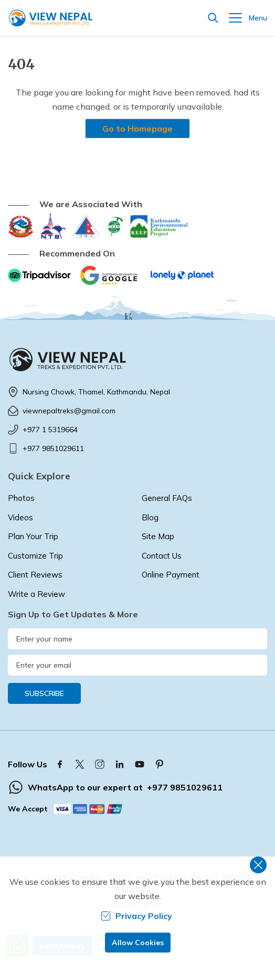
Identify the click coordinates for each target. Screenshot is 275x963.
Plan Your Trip (33, 536)
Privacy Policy (136, 916)
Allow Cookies (138, 942)
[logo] (137, 359)
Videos (20, 517)
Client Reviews (35, 575)
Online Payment (170, 575)
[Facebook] (59, 764)
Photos (21, 498)
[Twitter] (79, 764)
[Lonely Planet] (182, 275)
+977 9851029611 (53, 448)
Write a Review (36, 594)
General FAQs (167, 498)
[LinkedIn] (119, 764)
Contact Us (162, 556)
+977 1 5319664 (50, 429)
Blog (150, 517)
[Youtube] (139, 764)
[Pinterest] (159, 764)
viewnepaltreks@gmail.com (69, 410)
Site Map (158, 536)
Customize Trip (35, 556)
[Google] (110, 275)
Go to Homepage (137, 128)
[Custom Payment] (88, 809)
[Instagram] (99, 764)
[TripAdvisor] (39, 275)
